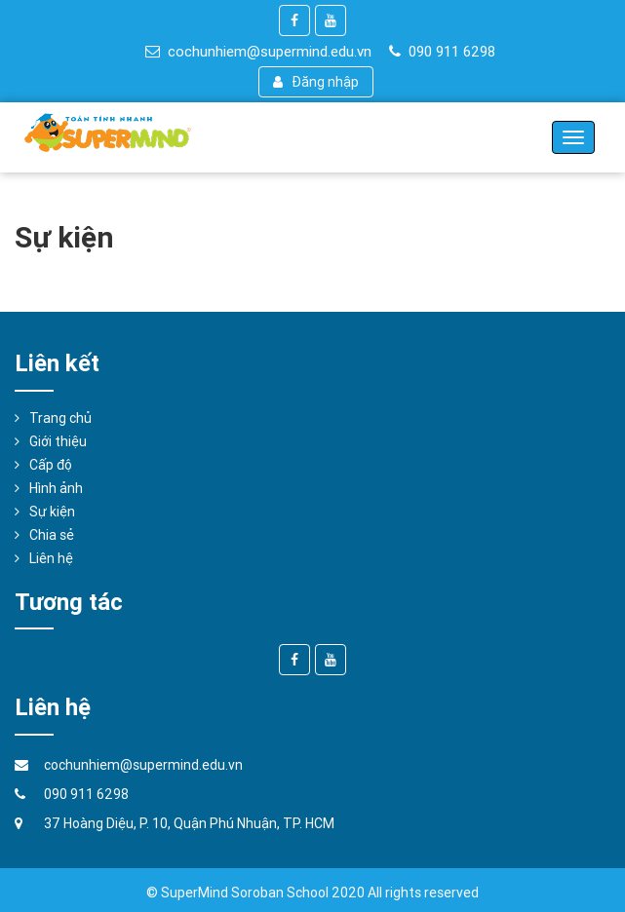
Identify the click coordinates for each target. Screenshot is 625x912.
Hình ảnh (56, 488)
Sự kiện (52, 511)
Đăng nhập (316, 82)
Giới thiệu (58, 441)
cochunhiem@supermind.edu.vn (258, 51)
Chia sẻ (51, 535)
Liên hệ (51, 558)
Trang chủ (60, 418)
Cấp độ (50, 465)
